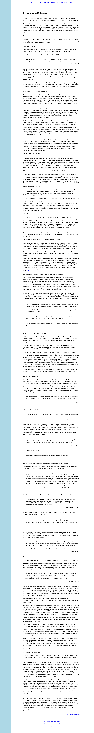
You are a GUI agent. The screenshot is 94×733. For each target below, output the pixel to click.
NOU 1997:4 (29, 270)
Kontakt (70, 2)
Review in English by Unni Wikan (46, 723)
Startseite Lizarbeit (46, 721)
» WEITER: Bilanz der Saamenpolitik (70, 714)
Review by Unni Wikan (45, 2)
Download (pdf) (64, 2)
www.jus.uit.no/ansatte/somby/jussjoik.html (68, 527)
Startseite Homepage (35, 2)
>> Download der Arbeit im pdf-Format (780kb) (51, 724)
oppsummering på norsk (56, 2)
